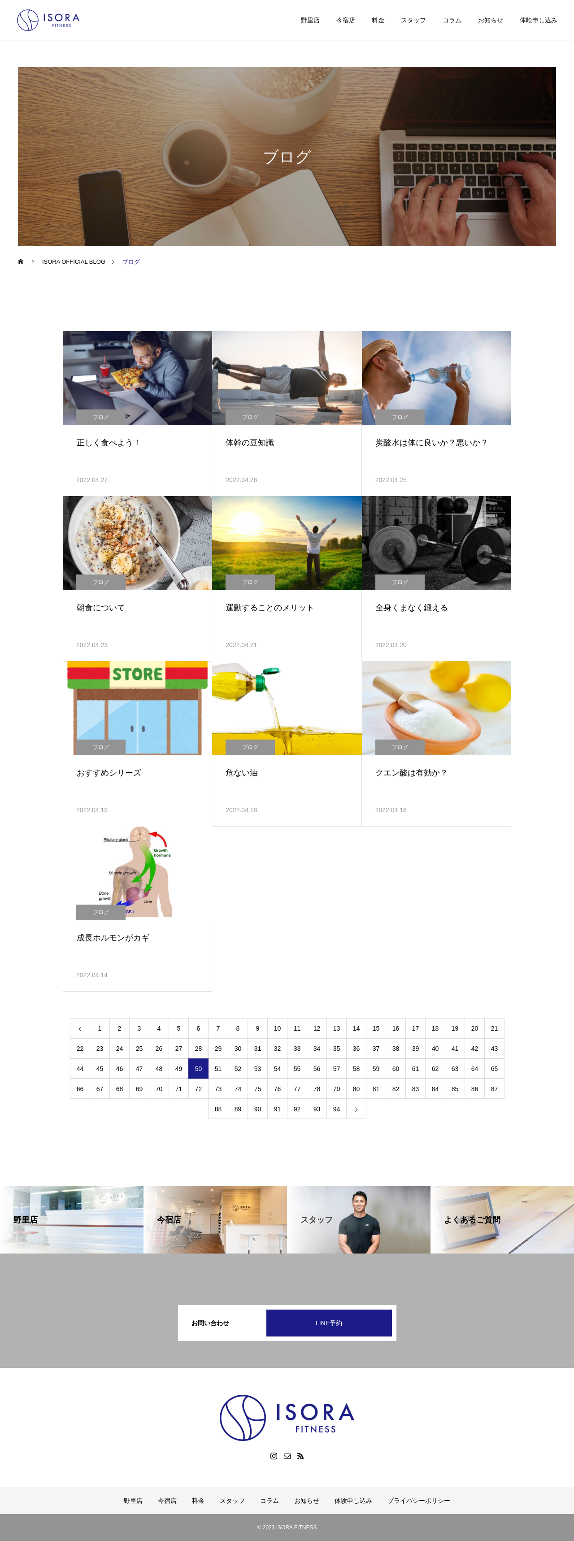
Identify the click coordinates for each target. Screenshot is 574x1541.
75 (257, 1089)
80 (356, 1089)
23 (100, 1048)
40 (435, 1048)
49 (179, 1068)
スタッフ (413, 20)
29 (218, 1048)
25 (139, 1048)
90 (257, 1109)
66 (80, 1089)
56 (317, 1068)
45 (100, 1068)
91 (277, 1109)
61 (415, 1068)
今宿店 (345, 20)
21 (494, 1028)
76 (277, 1089)
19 (455, 1028)
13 (336, 1028)
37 (376, 1048)
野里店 (310, 20)
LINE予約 (329, 1323)
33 (297, 1048)
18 (435, 1028)
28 (198, 1048)
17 (415, 1028)
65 (494, 1068)
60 (396, 1068)
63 (455, 1068)
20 (474, 1028)
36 (356, 1048)
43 (494, 1048)
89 (238, 1109)
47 (139, 1068)
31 (257, 1048)
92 (297, 1109)
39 (415, 1048)
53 (257, 1068)
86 (474, 1089)
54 (277, 1068)
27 (179, 1048)
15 (376, 1028)
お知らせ (490, 20)
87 (494, 1089)
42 (474, 1048)
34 (317, 1048)
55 (297, 1068)
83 (415, 1089)
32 (277, 1048)
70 (159, 1089)
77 (297, 1089)
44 (80, 1068)
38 (396, 1048)
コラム (452, 20)
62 (435, 1068)
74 (238, 1089)
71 (179, 1089)
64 (474, 1068)
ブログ (101, 417)
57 (336, 1068)
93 (317, 1109)
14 (356, 1028)
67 (100, 1089)
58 (356, 1068)
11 (297, 1028)
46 (119, 1068)
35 (336, 1048)
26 (159, 1048)
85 (455, 1089)
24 (119, 1048)
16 (396, 1028)
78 (317, 1089)
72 (198, 1089)
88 (218, 1109)
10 (277, 1028)
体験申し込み (538, 20)
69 (139, 1089)
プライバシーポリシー (418, 1500)
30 (238, 1048)
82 (396, 1089)
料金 (378, 20)
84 (435, 1089)
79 (336, 1089)
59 (376, 1068)
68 (119, 1089)
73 (218, 1089)
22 (80, 1048)
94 (336, 1109)
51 (218, 1068)
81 (376, 1089)
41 (455, 1048)
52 (238, 1068)
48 (159, 1068)
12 (317, 1028)
